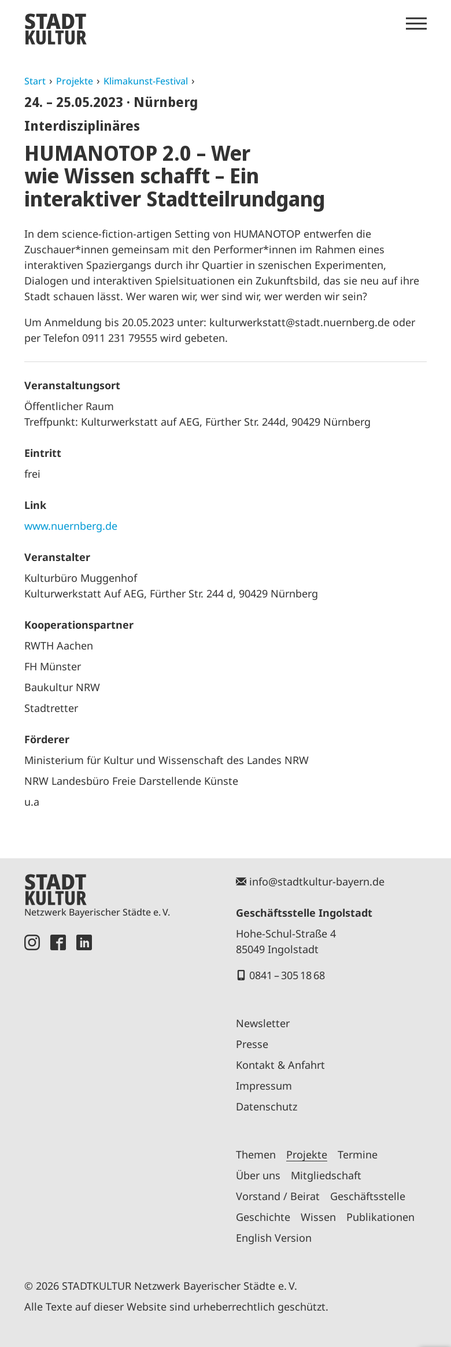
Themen (256, 1154)
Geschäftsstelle (367, 1196)
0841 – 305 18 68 (287, 975)
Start (35, 81)
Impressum (264, 1086)
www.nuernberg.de (70, 526)
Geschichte (263, 1217)
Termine (358, 1154)
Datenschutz (266, 1106)
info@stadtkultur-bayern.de (317, 881)
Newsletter (263, 1023)
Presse (252, 1044)
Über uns (258, 1175)
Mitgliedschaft (326, 1175)
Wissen (318, 1217)
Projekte (74, 81)
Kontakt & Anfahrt (280, 1065)
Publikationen (380, 1217)
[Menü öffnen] (416, 23)
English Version (274, 1238)
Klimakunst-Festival (145, 81)
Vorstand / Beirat (278, 1196)
